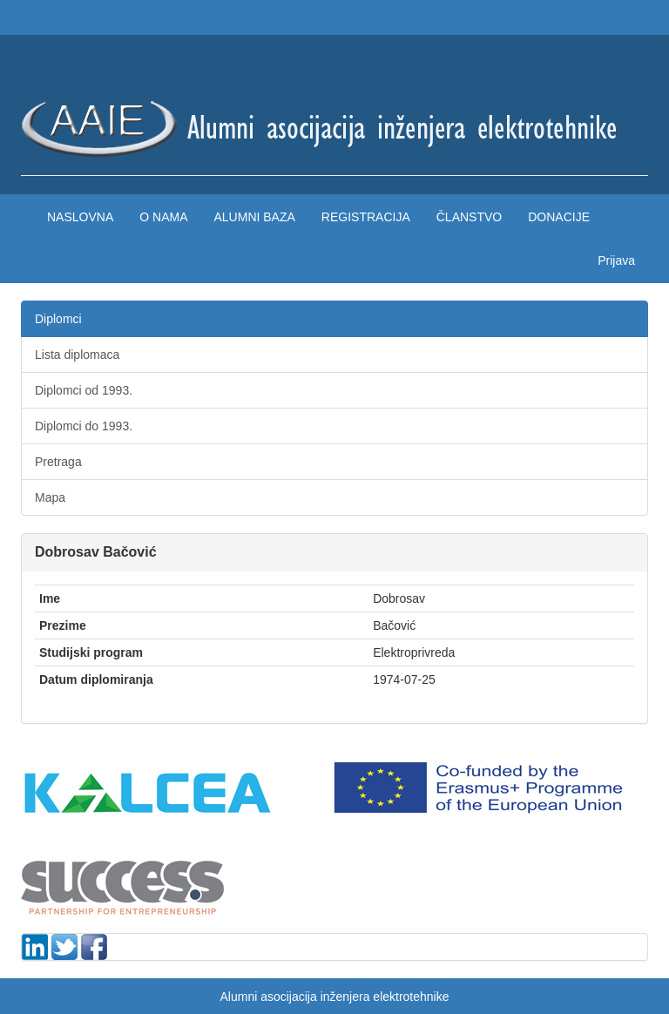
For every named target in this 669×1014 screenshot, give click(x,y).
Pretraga (58, 462)
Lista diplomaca (77, 355)
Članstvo (469, 217)
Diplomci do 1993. (83, 426)
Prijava (616, 260)
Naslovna (80, 217)
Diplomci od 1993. (83, 390)
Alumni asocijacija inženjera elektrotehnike (334, 997)
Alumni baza (253, 217)
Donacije (559, 217)
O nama (163, 217)
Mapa (50, 497)
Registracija (365, 217)
